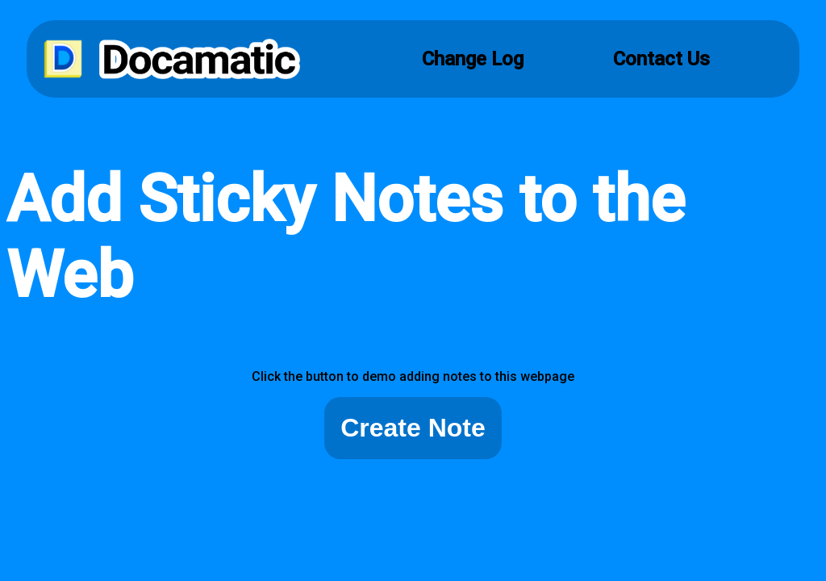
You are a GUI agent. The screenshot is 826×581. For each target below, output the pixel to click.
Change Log (473, 59)
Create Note (413, 427)
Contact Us (661, 59)
